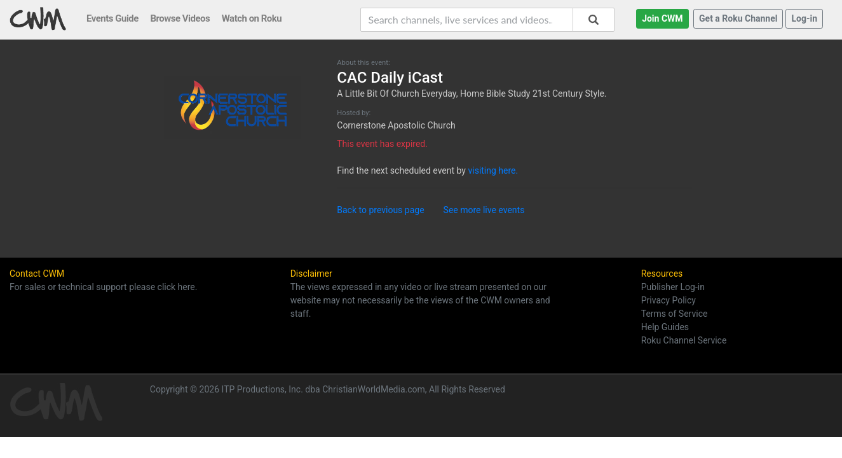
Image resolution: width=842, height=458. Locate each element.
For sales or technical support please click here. (103, 287)
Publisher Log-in (673, 287)
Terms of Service (674, 314)
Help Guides (665, 327)
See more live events (484, 210)
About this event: (363, 63)
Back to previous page (380, 210)
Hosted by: (353, 113)
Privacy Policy (668, 300)
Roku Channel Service (684, 340)
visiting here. (493, 170)
